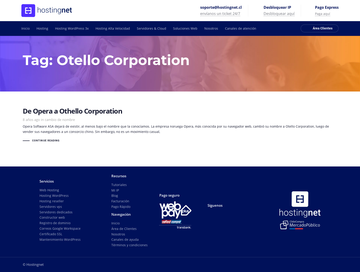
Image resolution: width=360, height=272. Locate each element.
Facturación (120, 201)
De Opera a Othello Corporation (180, 125)
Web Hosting (49, 190)
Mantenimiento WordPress (60, 239)
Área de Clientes (124, 228)
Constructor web (52, 217)
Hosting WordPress (54, 195)
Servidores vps (50, 206)
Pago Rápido (120, 206)
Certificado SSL (50, 234)
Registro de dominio (54, 223)
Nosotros (118, 234)
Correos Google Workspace (60, 228)
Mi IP (115, 190)
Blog (114, 195)
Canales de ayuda (125, 239)
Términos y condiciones (129, 245)
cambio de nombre (60, 119)
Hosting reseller (51, 201)
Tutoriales (119, 185)
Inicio (115, 223)
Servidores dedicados (56, 212)
